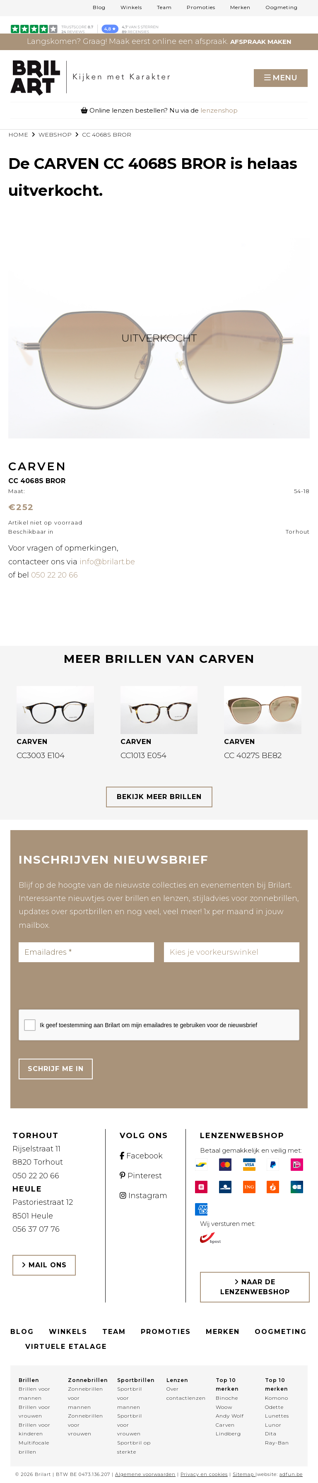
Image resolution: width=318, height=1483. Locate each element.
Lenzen (177, 1380)
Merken (240, 7)
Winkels (131, 7)
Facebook (141, 1155)
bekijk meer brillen (159, 797)
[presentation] (82, 988)
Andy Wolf (230, 1416)
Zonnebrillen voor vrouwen (85, 1425)
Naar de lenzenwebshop (255, 1287)
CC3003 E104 (41, 755)
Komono (276, 1398)
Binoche (227, 1398)
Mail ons (44, 1265)
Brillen (29, 1380)
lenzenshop (219, 110)
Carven (225, 1425)
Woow (224, 1407)
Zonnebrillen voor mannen (85, 1398)
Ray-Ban (277, 1443)
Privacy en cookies (204, 1474)
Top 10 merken (227, 1384)
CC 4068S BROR (106, 134)
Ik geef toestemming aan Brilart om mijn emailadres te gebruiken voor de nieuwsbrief (148, 1025)
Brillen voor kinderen (35, 1429)
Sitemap (243, 1474)
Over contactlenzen (183, 1393)
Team (164, 7)
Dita (271, 1433)
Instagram (143, 1195)
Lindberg (228, 1433)
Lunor (273, 1425)
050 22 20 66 (54, 575)
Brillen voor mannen (35, 1393)
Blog (99, 7)
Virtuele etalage (66, 1347)
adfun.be (291, 1474)
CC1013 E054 (143, 755)
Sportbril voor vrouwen (129, 1425)
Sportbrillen (134, 1380)
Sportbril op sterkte (134, 1447)
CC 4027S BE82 (253, 755)
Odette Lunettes (277, 1411)
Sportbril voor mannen (129, 1398)
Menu (284, 77)
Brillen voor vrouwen (35, 1411)
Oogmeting (281, 7)
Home (18, 134)
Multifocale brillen (34, 1447)
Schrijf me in (56, 1069)
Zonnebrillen (85, 1380)
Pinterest (141, 1175)
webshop (55, 134)
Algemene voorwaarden (145, 1474)
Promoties (201, 7)
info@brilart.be (107, 561)
